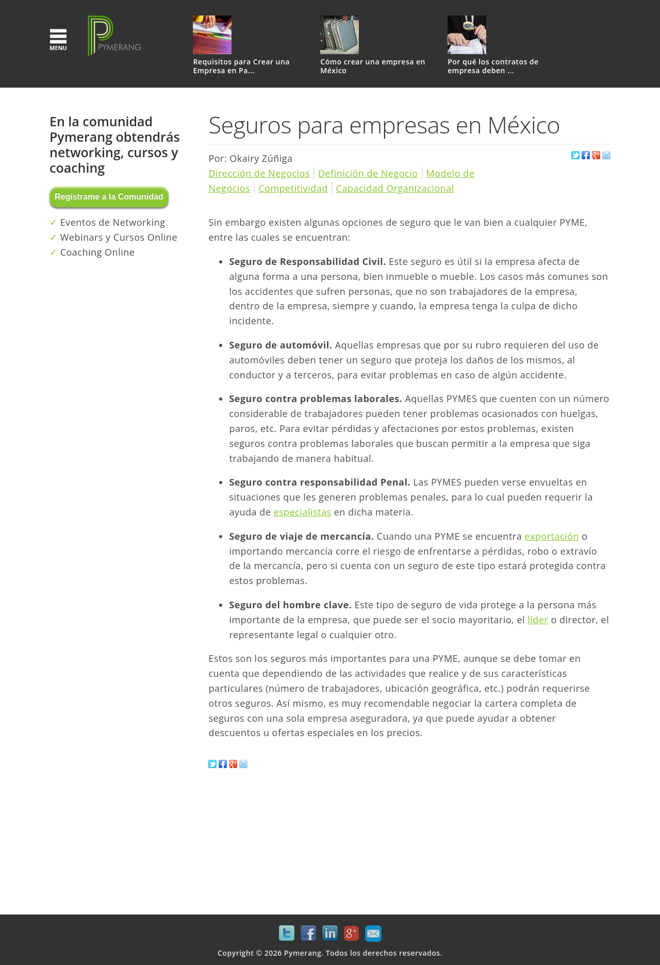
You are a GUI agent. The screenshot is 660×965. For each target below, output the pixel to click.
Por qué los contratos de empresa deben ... (493, 66)
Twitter (286, 933)
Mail (373, 933)
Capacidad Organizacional (395, 188)
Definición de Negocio (368, 173)
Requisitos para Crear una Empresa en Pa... (241, 66)
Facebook (308, 933)
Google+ (351, 933)
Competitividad (292, 188)
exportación (551, 536)
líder (537, 619)
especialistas (302, 512)
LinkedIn (330, 933)
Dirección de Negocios (259, 173)
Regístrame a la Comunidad (109, 196)
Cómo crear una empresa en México (372, 66)
